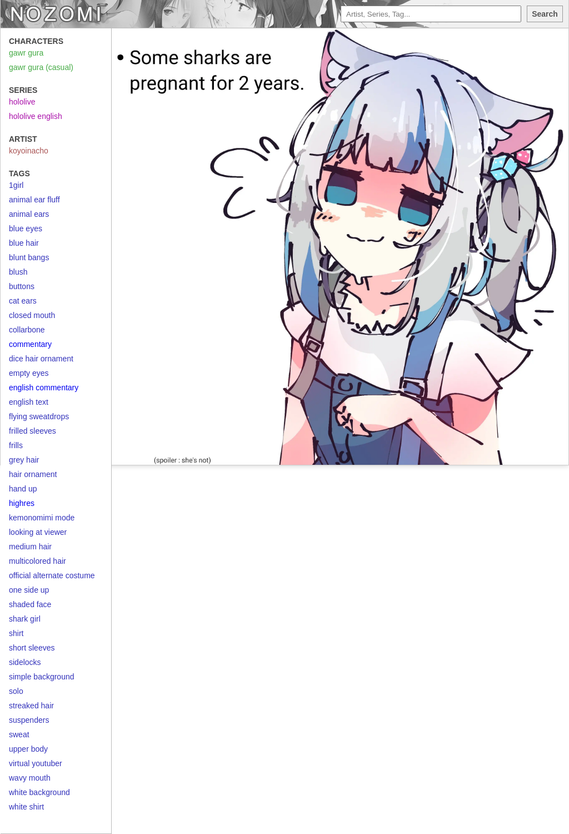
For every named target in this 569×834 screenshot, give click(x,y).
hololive (22, 101)
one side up (29, 589)
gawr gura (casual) (41, 67)
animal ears (29, 214)
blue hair (24, 243)
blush (18, 271)
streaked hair (31, 705)
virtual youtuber (35, 763)
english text (28, 402)
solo (16, 691)
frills (16, 445)
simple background (41, 676)
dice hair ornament (41, 358)
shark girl (25, 618)
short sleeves (31, 647)
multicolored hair (37, 561)
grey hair (24, 459)
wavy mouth (30, 777)
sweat (19, 734)
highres (21, 503)
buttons (21, 286)
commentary (30, 344)
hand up (23, 488)
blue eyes (25, 228)
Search (545, 13)
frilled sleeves (32, 430)
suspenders (29, 720)
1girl (16, 185)
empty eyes (29, 373)
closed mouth (32, 315)
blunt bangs (29, 257)
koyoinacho (28, 150)
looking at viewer (38, 532)
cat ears (23, 300)
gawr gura (26, 52)
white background (39, 792)
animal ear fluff (34, 199)
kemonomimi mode (41, 517)
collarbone (27, 329)
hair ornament (33, 474)
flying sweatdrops (39, 416)
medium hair (30, 546)
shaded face (30, 604)
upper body (28, 748)
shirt (16, 633)
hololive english (35, 116)
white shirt (26, 806)
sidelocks (25, 662)
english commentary (43, 387)
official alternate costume (52, 575)
